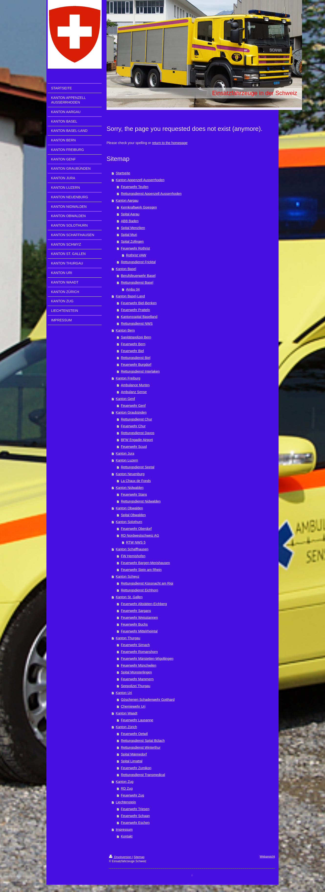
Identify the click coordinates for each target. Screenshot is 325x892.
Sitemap (139, 857)
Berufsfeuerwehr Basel (138, 276)
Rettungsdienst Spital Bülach (143, 741)
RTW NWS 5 (136, 542)
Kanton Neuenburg (130, 474)
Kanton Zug (124, 782)
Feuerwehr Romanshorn (139, 652)
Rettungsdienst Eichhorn (139, 590)
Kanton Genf (125, 399)
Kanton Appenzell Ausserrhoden (140, 180)
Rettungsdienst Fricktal (138, 262)
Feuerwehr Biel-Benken (139, 303)
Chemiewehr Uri (133, 706)
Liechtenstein (126, 802)
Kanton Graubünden (131, 412)
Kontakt (126, 836)
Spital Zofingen (132, 241)
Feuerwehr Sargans (136, 611)
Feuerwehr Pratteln (135, 310)
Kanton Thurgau (128, 638)
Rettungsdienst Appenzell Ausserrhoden (151, 194)
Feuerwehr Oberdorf (136, 529)
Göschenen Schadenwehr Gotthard (147, 700)
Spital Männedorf (134, 754)
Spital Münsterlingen (136, 672)
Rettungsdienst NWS (137, 323)
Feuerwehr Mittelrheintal (139, 631)
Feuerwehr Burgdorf (136, 365)
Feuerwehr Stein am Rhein (141, 570)
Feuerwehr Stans (134, 494)
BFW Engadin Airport (137, 440)
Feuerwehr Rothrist (135, 248)
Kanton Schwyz (128, 576)
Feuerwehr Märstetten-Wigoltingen (147, 659)
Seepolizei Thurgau (135, 686)
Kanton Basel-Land (130, 296)
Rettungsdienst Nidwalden (141, 501)
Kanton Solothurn (129, 522)
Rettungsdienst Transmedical (143, 775)
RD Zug (127, 788)
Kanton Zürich (126, 727)
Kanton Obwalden (129, 508)
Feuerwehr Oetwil (134, 734)
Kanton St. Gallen (129, 597)
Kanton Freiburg (128, 378)
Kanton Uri (124, 693)
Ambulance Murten (135, 385)
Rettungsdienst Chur (136, 419)
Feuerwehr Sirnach (135, 645)
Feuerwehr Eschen (135, 823)
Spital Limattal (131, 761)
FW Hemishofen (133, 556)
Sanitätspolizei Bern (136, 337)
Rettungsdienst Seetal (137, 467)
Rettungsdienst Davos (137, 433)
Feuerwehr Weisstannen (139, 617)
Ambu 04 (133, 289)
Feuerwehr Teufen (135, 187)
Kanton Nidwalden (130, 488)
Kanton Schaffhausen (132, 549)
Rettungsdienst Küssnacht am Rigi (147, 583)
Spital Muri (129, 235)
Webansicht (267, 856)
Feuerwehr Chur (133, 426)
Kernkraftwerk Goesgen (139, 207)
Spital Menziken (133, 228)
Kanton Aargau (127, 200)
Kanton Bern (125, 330)
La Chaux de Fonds (136, 481)
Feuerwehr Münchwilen (138, 665)
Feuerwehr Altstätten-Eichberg (144, 604)
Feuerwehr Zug (132, 795)
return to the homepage (170, 143)
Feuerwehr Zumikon (136, 768)
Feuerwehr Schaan (135, 816)
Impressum (124, 829)
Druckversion (120, 857)
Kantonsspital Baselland (139, 317)
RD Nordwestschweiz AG (140, 535)
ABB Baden (130, 221)
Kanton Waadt (126, 713)
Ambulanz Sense (134, 392)
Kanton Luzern (127, 460)
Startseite (123, 173)
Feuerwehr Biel (132, 351)
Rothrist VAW (136, 255)
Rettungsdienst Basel (137, 282)
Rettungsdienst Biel (136, 358)
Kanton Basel (126, 269)
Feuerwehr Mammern (137, 679)
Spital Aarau (130, 214)
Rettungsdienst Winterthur (141, 747)
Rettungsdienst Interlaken (140, 371)
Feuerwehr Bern (133, 344)
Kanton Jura (125, 453)
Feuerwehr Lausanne (137, 720)
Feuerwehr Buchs (134, 624)
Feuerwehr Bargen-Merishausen (145, 563)
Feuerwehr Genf (133, 406)
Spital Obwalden (133, 515)
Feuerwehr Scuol (134, 447)
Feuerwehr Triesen (135, 809)
